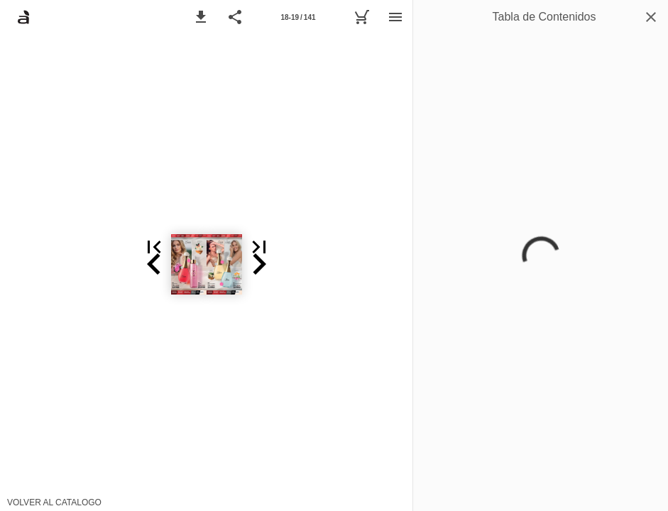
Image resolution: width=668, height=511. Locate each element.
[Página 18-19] (298, 17)
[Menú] (395, 17)
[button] (201, 17)
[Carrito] (361, 17)
